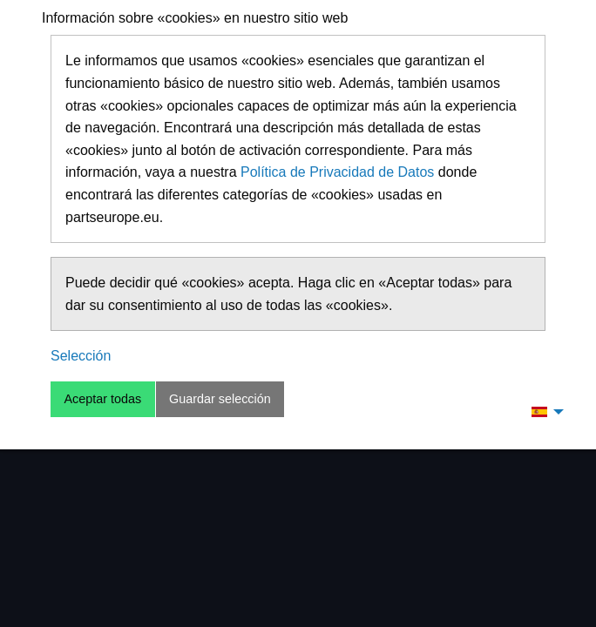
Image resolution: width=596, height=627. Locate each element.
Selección (81, 355)
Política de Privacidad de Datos (337, 172)
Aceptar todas (102, 399)
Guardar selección (220, 399)
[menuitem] (543, 411)
